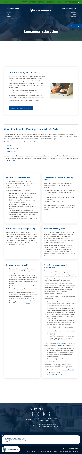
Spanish (5, 2)
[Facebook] (32, 414)
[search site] (71, 2)
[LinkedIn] (38, 414)
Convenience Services (11, 18)
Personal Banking (14, 8)
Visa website (36, 100)
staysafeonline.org (57, 374)
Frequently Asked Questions (21, 108)
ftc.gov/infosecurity (68, 370)
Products (8, 12)
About (24, 2)
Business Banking (68, 8)
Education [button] (51, 2)
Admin (56, 451)
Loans (8, 14)
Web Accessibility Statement (69, 451)
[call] (49, 414)
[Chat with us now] (11, 449)
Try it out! (12, 160)
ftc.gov (28, 303)
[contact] (43, 414)
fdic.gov (9, 145)
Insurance (8, 16)
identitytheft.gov (12, 148)
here (58, 426)
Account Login (75, 26)
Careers (41, 2)
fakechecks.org (11, 151)
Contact (32, 2)
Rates (59, 2)
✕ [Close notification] (2, 436)
